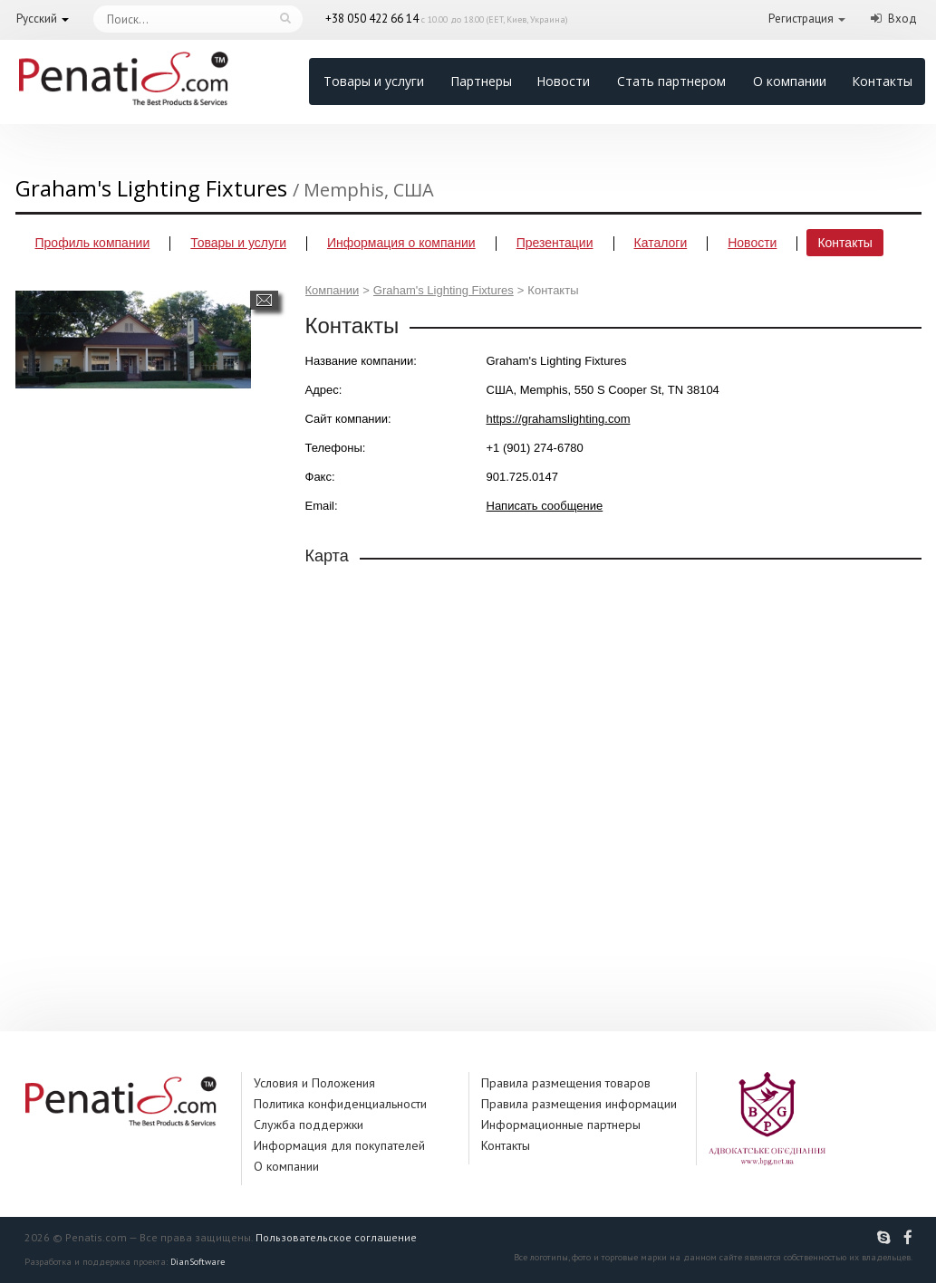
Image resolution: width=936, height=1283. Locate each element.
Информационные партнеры (561, 1124)
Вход (902, 18)
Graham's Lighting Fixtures (443, 290)
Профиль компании (92, 242)
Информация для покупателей (339, 1145)
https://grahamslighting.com (559, 419)
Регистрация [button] (801, 18)
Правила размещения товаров (566, 1083)
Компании (332, 290)
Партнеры (481, 81)
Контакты (882, 81)
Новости (563, 81)
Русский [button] (36, 18)
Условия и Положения (314, 1083)
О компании (789, 81)
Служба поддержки (308, 1124)
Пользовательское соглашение (336, 1237)
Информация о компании (401, 242)
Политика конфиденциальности (340, 1104)
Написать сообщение (264, 300)
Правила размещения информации (579, 1104)
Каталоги (661, 242)
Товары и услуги (373, 81)
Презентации (554, 242)
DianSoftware (197, 1262)
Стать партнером (671, 81)
